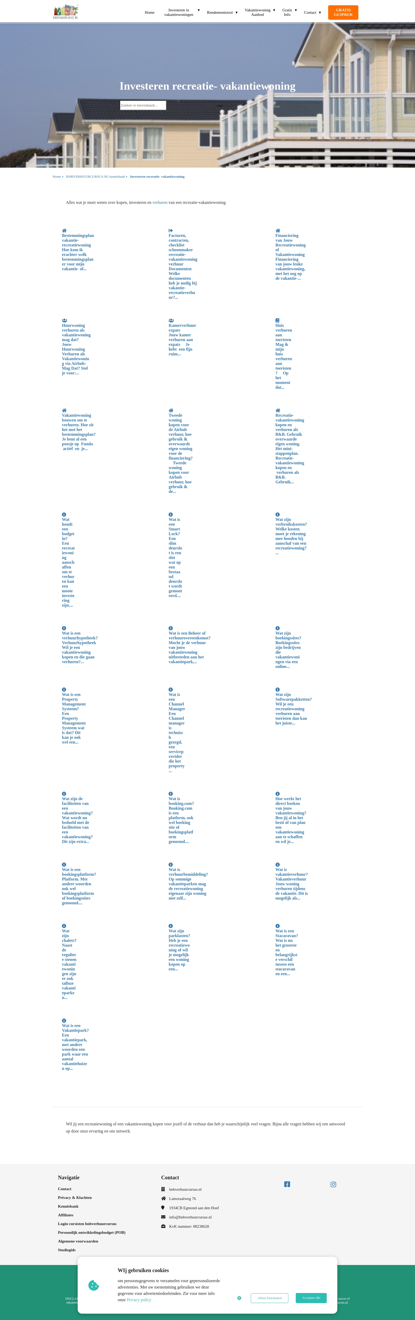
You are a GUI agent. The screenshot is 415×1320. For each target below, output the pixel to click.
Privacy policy (139, 1300)
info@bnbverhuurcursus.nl (190, 1217)
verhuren (160, 202)
